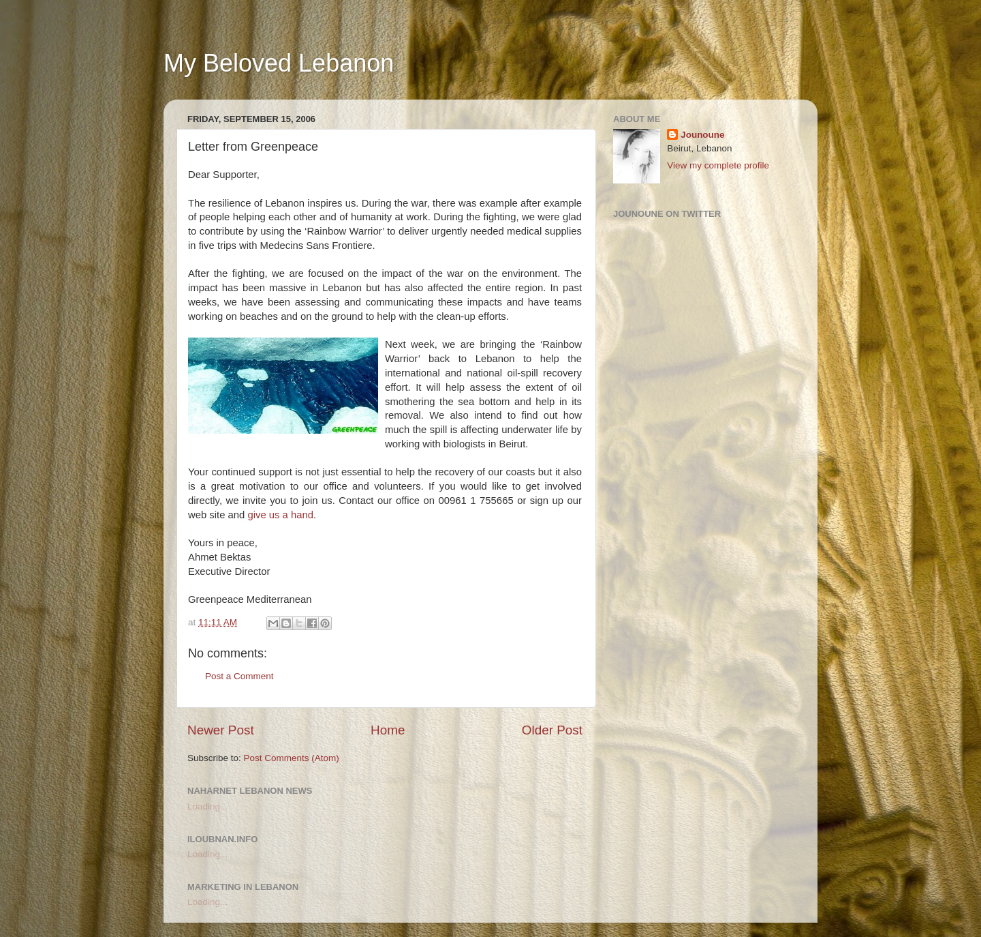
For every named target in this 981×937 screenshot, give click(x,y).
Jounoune (703, 135)
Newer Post (220, 730)
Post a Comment (239, 676)
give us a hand (280, 514)
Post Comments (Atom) (291, 758)
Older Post (552, 730)
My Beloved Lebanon (279, 63)
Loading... (207, 806)
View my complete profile (718, 165)
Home (388, 730)
